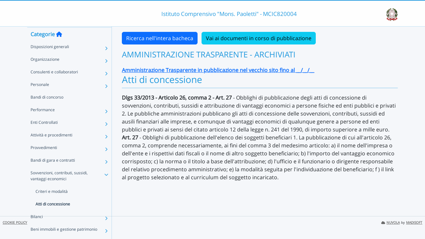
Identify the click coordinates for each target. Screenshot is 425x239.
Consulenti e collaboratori (54, 84)
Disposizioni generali (50, 59)
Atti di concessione (53, 216)
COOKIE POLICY (15, 222)
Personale (40, 97)
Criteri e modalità (52, 204)
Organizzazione (45, 72)
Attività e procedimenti (51, 147)
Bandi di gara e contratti (53, 173)
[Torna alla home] (59, 46)
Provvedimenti (44, 160)
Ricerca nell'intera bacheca (159, 38)
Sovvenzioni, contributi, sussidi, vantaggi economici (59, 188)
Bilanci (37, 229)
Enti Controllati (44, 135)
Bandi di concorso (47, 110)
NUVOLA (390, 222)
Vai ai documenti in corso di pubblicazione (258, 38)
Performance (43, 122)
